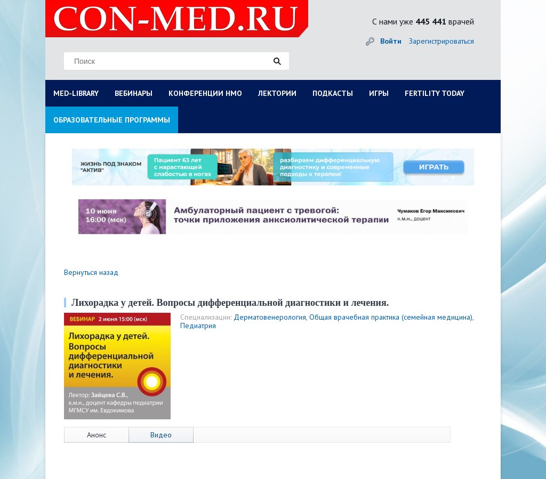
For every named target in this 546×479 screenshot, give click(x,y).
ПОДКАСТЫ (332, 93)
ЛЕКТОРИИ (277, 93)
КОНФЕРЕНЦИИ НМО (205, 93)
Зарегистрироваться (441, 41)
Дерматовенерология (270, 317)
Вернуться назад (91, 272)
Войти (391, 41)
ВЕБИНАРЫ (133, 93)
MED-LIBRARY (76, 93)
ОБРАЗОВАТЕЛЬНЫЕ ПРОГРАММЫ (111, 120)
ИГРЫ (379, 93)
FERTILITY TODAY (434, 93)
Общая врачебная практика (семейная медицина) (390, 317)
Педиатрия (198, 325)
